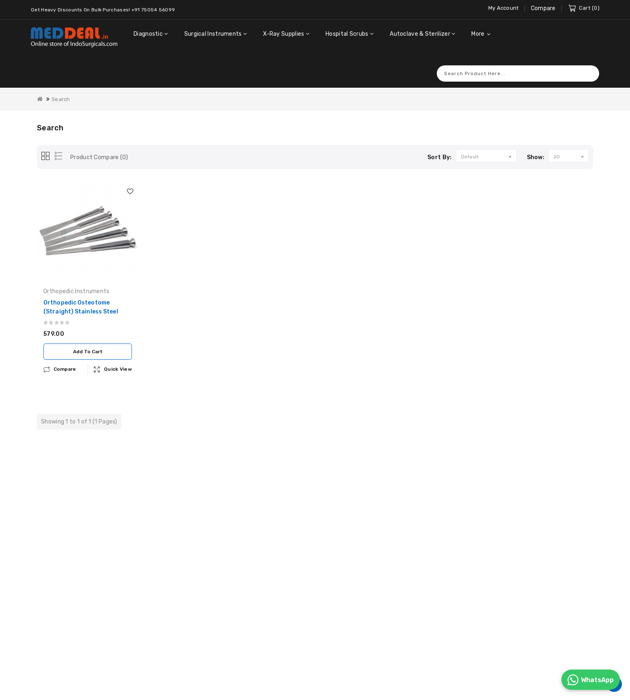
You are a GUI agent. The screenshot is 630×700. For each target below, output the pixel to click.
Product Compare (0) (99, 146)
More (477, 33)
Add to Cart (88, 341)
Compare (543, 8)
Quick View (118, 358)
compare (65, 358)
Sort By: (439, 146)
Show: (536, 146)
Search (589, 62)
